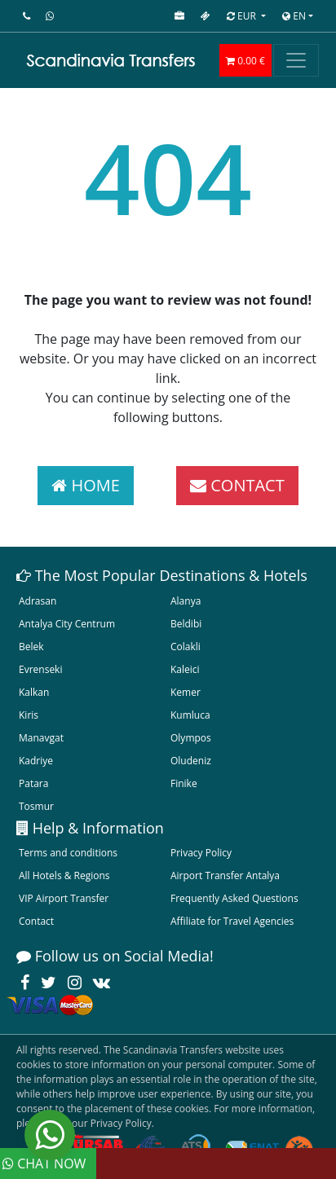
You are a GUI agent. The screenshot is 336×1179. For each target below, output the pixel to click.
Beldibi (185, 624)
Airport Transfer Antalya (225, 875)
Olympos (190, 738)
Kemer (185, 692)
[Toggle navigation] (296, 60)
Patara (33, 783)
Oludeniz (190, 761)
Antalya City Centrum (67, 624)
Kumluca (190, 715)
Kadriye (36, 761)
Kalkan (34, 692)
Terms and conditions (68, 853)
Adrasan (37, 601)
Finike (183, 783)
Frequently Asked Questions (234, 898)
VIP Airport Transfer (63, 898)
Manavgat (41, 738)
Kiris (28, 715)
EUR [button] (243, 16)
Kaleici (185, 669)
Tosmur (36, 806)
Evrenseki (40, 669)
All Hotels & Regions (64, 875)
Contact (36, 921)
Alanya (185, 601)
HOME (85, 485)
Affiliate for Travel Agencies (232, 921)
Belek (31, 646)
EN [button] (294, 16)
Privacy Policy (201, 853)
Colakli (185, 646)
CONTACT (237, 485)
